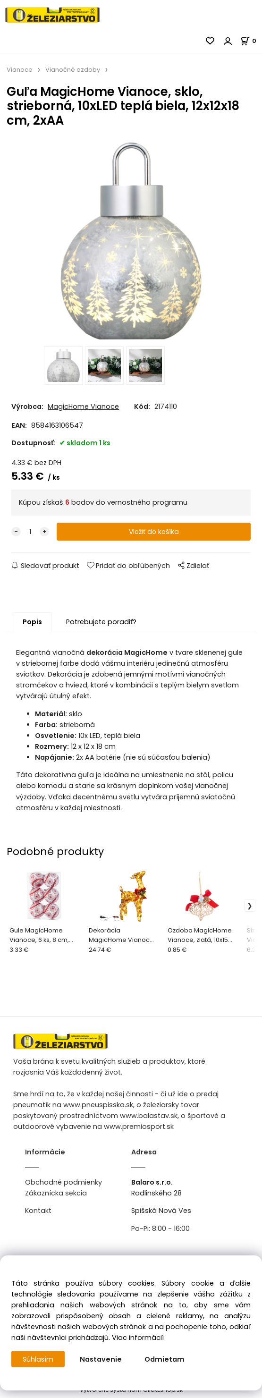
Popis (32, 624)
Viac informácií (138, 1337)
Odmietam (165, 1359)
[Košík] (251, 40)
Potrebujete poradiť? (101, 624)
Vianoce (20, 69)
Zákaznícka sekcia (56, 1196)
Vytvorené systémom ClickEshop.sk (131, 1393)
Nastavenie (101, 1359)
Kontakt (38, 1213)
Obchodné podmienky (63, 1184)
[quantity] (30, 534)
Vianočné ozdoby (72, 69)
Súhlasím (38, 1359)
